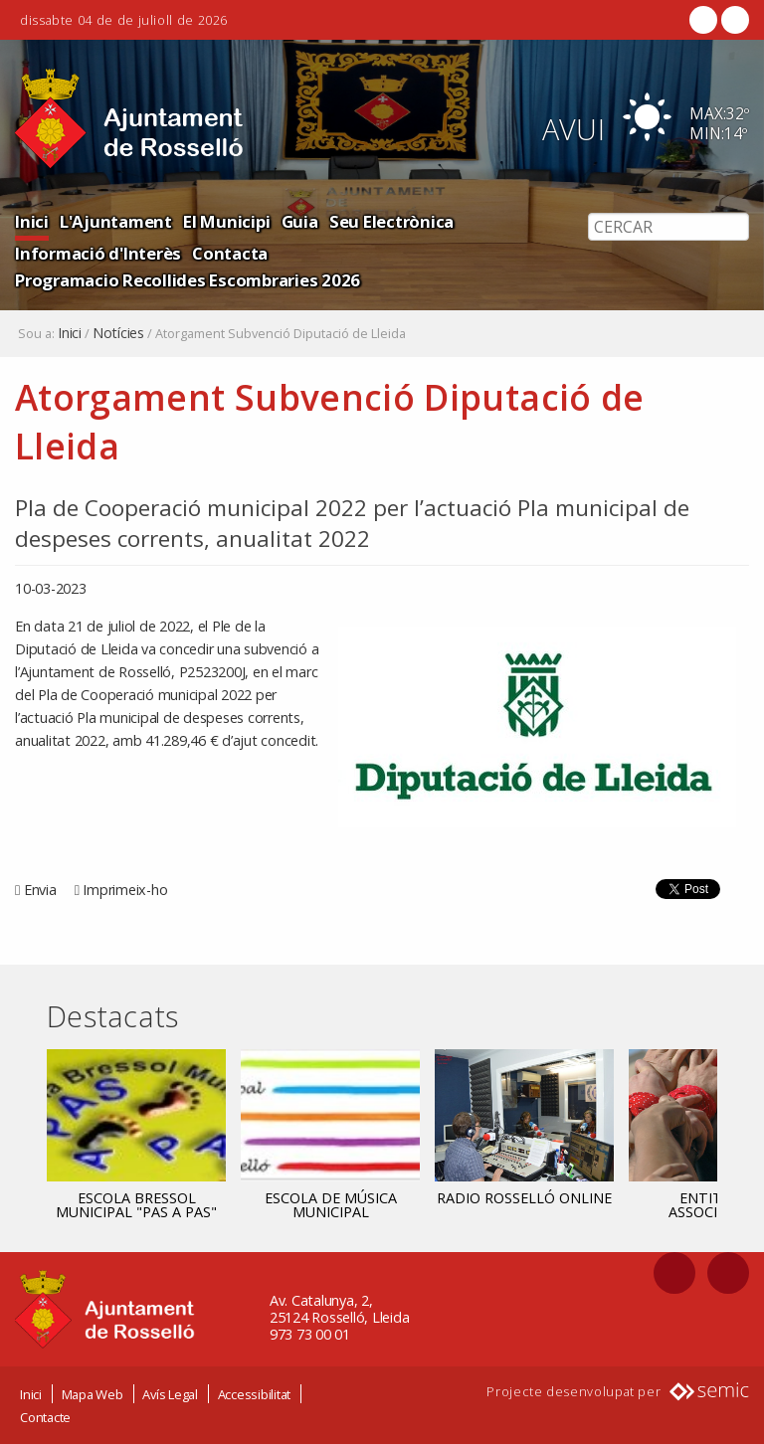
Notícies (118, 333)
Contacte (45, 1417)
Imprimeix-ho (125, 889)
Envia (40, 889)
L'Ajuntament (116, 221)
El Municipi (226, 221)
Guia (300, 221)
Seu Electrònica (391, 221)
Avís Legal (170, 1394)
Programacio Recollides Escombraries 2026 (187, 280)
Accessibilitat (254, 1394)
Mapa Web (92, 1394)
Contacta (230, 253)
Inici (32, 221)
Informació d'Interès (98, 253)
